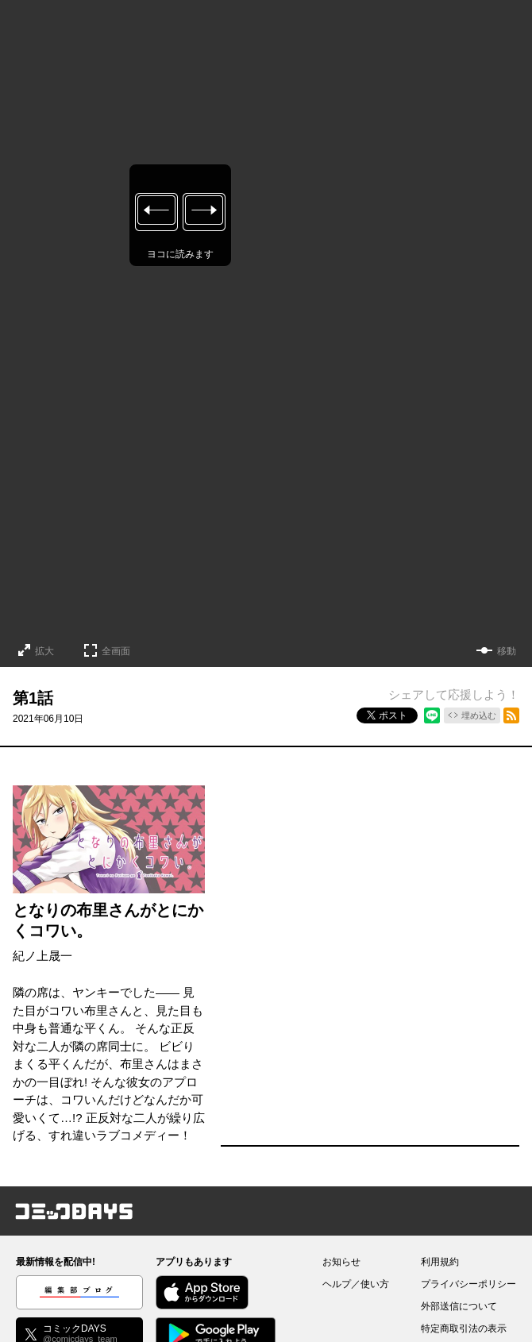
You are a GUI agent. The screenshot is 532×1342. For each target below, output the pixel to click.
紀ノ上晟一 (42, 955)
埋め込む (478, 715)
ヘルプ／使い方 (355, 1284)
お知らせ (341, 1261)
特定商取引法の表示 (464, 1328)
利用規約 (440, 1261)
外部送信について (459, 1306)
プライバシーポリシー (468, 1284)
